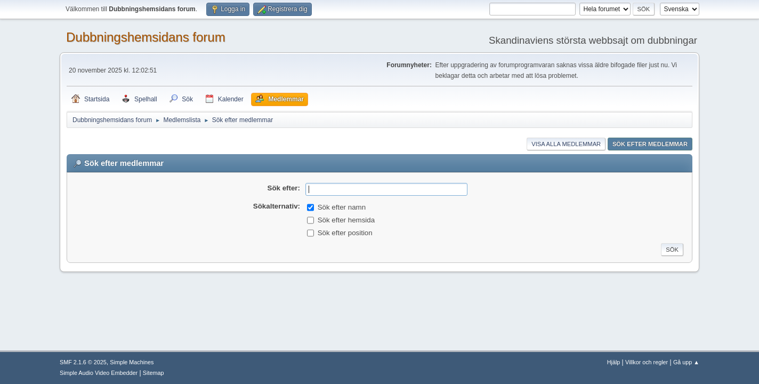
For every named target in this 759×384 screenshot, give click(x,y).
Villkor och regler (646, 362)
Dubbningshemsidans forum (145, 37)
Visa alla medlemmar (566, 144)
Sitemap (153, 373)
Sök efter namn (342, 207)
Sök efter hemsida (346, 220)
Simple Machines (132, 362)
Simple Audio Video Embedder (99, 373)
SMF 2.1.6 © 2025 (83, 362)
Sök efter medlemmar (650, 144)
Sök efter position (345, 233)
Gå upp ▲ (686, 362)
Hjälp (613, 362)
